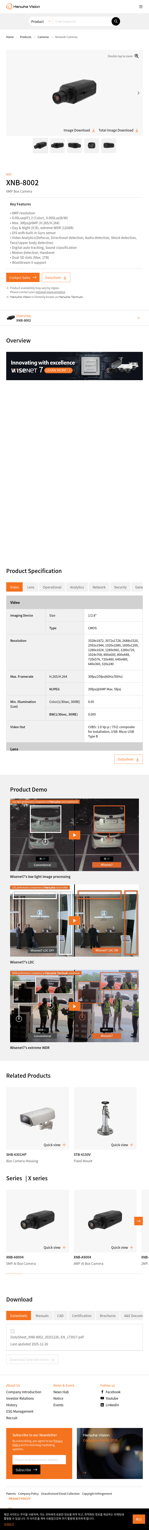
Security (120, 587)
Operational (52, 587)
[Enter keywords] (82, 21)
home (10, 37)
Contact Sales (22, 277)
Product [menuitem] (37, 21)
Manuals (42, 1315)
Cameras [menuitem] (43, 37)
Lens (30, 587)
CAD (60, 1315)
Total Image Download (119, 130)
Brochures (108, 1315)
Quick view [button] (55, 1145)
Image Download (79, 130)
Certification (81, 1315)
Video (14, 587)
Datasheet (56, 277)
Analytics (77, 587)
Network (99, 587)
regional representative (50, 292)
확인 (139, 1519)
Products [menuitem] (25, 37)
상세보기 (9, 1524)
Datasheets (18, 1315)
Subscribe (26, 1469)
